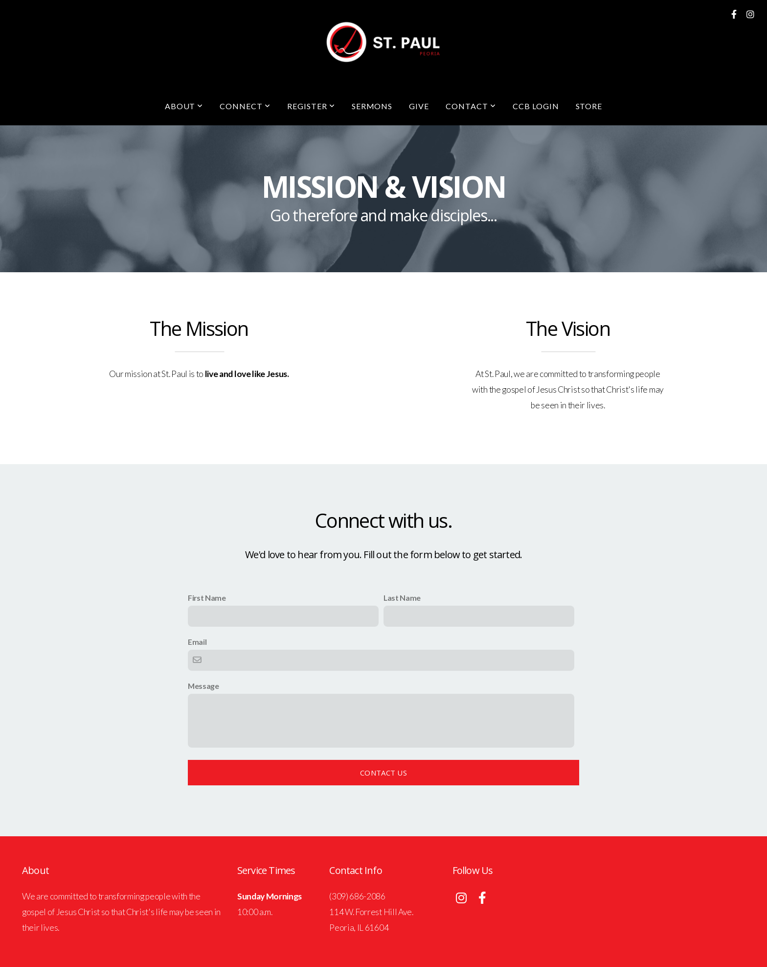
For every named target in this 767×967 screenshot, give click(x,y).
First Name (207, 597)
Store (589, 106)
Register (311, 106)
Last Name (402, 597)
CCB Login (536, 106)
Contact (471, 106)
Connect (245, 106)
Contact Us (383, 773)
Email (197, 641)
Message (203, 685)
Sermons (372, 106)
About (184, 106)
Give (419, 106)
